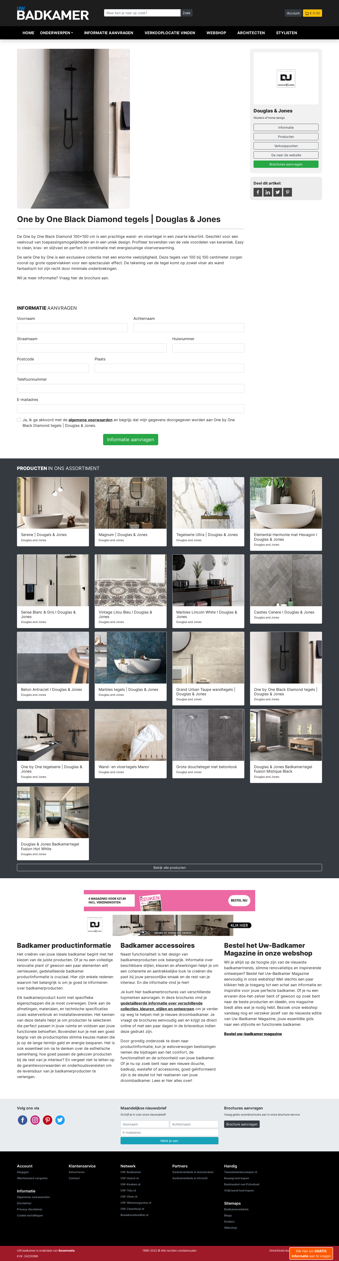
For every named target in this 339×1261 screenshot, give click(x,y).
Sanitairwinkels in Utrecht (190, 1178)
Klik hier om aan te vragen (311, 1253)
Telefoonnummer (32, 379)
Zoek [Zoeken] (186, 13)
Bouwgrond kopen (236, 1178)
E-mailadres (27, 399)
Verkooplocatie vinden (170, 32)
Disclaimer (24, 1203)
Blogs (228, 1215)
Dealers (229, 1221)
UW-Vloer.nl (129, 1196)
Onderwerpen (55, 32)
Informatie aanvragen (108, 32)
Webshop (216, 32)
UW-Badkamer (131, 1172)
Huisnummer (183, 338)
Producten (286, 137)
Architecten (251, 32)
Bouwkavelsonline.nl (134, 1215)
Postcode (25, 359)
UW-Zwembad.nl (132, 1209)
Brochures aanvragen (286, 164)
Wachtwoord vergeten (32, 1178)
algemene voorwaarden (91, 419)
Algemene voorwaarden (33, 1197)
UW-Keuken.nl (130, 1184)
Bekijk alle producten (169, 867)
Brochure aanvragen (242, 1124)
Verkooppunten (286, 146)
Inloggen (23, 1172)
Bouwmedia (67, 1250)
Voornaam (26, 318)
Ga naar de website (286, 155)
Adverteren (77, 1172)
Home (28, 32)
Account (293, 13)
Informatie (286, 127)
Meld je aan (169, 1141)
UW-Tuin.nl (128, 1190)
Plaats (100, 359)
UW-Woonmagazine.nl (136, 1202)
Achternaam (144, 318)
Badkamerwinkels (236, 1209)
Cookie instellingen (30, 1215)
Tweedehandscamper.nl (240, 1172)
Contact (74, 1178)
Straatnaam (27, 338)
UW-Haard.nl (130, 1178)
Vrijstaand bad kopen (239, 1190)
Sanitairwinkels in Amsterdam (193, 1172)
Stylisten (286, 32)
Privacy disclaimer (29, 1209)
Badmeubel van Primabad (241, 1184)
